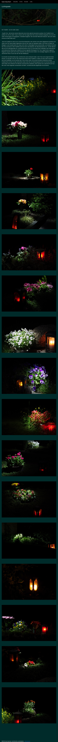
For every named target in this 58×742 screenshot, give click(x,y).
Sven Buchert (6, 1)
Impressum (27, 741)
